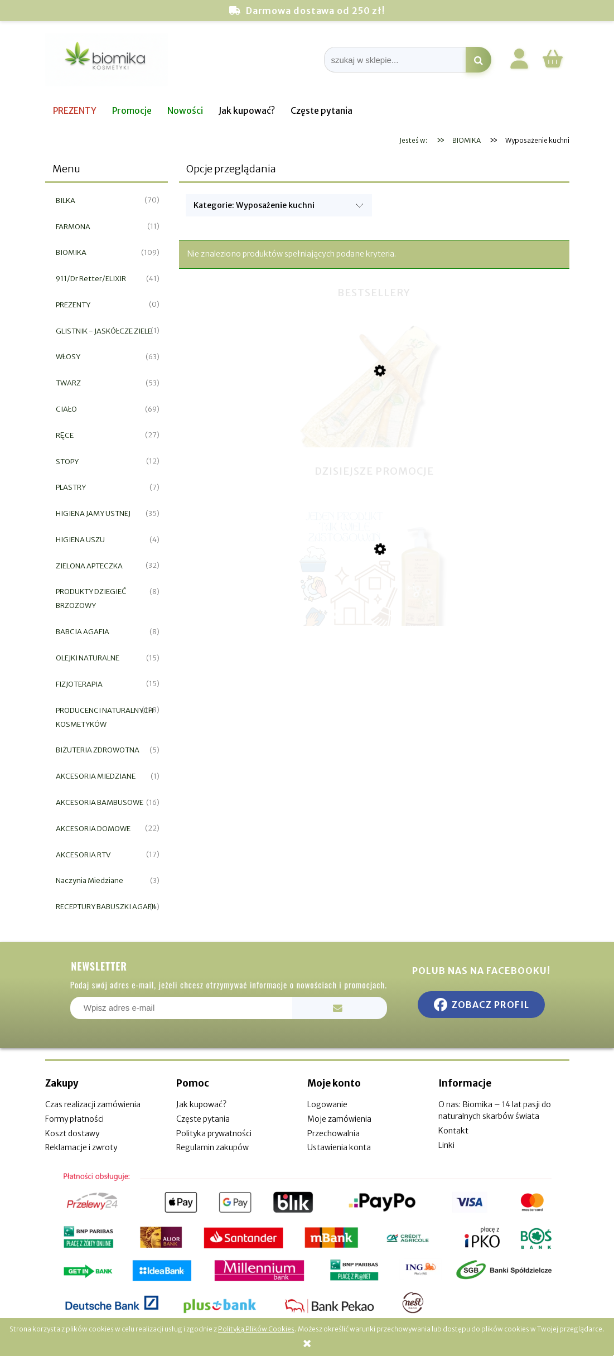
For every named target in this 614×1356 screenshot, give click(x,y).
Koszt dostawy (72, 1133)
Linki (446, 1145)
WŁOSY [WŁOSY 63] (68, 356)
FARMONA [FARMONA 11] (73, 226)
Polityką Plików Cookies (256, 1329)
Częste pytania (203, 1119)
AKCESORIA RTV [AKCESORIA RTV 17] (83, 855)
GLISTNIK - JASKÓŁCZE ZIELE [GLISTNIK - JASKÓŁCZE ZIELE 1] (104, 331)
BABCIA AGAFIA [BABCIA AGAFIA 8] (82, 631)
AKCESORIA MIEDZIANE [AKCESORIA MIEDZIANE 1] (96, 776)
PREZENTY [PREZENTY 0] (73, 305)
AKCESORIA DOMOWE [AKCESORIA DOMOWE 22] (93, 828)
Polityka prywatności (214, 1133)
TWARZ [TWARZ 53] (68, 383)
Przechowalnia (333, 1133)
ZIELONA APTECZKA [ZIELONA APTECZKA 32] (89, 566)
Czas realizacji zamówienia (93, 1104)
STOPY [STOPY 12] (67, 461)
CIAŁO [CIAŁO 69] (66, 409)
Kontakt (453, 1131)
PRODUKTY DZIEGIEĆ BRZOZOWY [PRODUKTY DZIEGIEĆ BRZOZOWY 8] (91, 598)
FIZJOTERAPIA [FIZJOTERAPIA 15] (79, 684)
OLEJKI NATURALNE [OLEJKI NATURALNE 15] (87, 658)
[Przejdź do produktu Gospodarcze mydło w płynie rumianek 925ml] (374, 605)
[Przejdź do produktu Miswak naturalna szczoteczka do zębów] (374, 429)
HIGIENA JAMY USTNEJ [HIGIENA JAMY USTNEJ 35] (93, 513)
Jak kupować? (201, 1104)
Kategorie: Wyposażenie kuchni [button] (254, 205)
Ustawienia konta (339, 1147)
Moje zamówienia (339, 1119)
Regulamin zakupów (212, 1147)
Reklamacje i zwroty (81, 1147)
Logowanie (327, 1104)
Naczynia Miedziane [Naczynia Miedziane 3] (89, 880)
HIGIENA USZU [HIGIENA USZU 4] (80, 539)
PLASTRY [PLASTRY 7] (71, 487)
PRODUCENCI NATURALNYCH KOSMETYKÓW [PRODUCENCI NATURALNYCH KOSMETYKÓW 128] (104, 717)
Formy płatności (74, 1119)
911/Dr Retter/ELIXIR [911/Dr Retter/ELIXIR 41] (91, 278)
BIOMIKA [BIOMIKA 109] (71, 252)
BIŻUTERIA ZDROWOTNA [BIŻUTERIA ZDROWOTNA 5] (97, 750)
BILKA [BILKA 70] (65, 200)
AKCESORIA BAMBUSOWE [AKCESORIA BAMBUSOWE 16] (99, 802)
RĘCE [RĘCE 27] (65, 435)
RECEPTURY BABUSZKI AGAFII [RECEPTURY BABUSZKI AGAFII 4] (106, 906)
